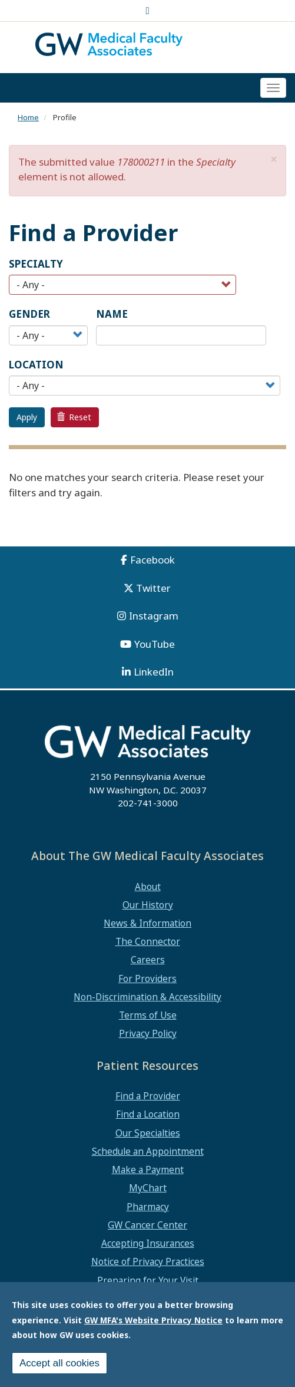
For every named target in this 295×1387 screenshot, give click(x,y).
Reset (74, 417)
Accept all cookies (59, 1363)
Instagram (153, 615)
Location (36, 364)
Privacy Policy (148, 1033)
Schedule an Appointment (148, 1151)
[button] (273, 159)
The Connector (147, 941)
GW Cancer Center (147, 1225)
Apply (26, 417)
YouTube (154, 644)
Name (112, 314)
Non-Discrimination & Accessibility (147, 997)
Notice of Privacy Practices (147, 1261)
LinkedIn (154, 671)
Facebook (152, 559)
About (148, 886)
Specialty (36, 264)
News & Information (147, 923)
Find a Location (148, 1114)
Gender (29, 314)
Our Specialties (147, 1133)
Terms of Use (148, 1015)
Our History (147, 905)
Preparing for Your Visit (147, 1280)
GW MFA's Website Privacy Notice (153, 1320)
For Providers (147, 978)
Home (28, 117)
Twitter (153, 588)
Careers (148, 960)
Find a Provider (147, 1096)
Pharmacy (148, 1207)
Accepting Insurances (147, 1243)
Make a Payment (148, 1169)
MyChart (148, 1188)
